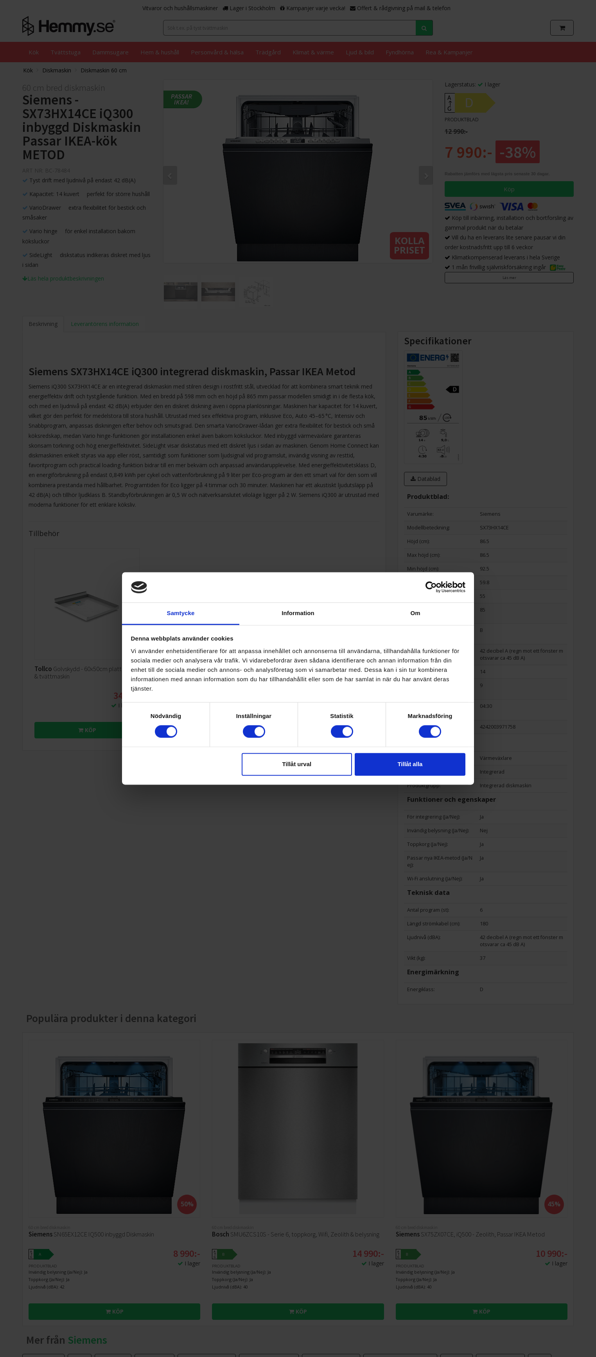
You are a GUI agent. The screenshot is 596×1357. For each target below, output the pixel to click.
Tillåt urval (296, 764)
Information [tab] (298, 613)
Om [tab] (415, 613)
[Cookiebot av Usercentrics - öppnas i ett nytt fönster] (431, 587)
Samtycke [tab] (181, 613)
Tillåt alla (409, 764)
